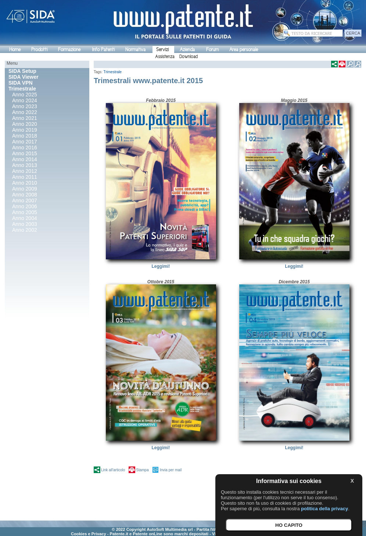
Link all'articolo (113, 470)
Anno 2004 (24, 218)
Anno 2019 (24, 130)
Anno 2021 (24, 118)
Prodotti (39, 49)
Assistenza (164, 56)
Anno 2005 (24, 212)
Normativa (135, 49)
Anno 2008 (24, 195)
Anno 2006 (24, 206)
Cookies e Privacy (88, 534)
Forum (212, 49)
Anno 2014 (24, 159)
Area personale (243, 49)
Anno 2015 (24, 153)
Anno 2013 (24, 165)
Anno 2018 (24, 136)
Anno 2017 (24, 142)
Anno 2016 (24, 147)
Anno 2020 (24, 124)
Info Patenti (103, 49)
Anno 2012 (24, 171)
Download (188, 56)
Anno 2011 (24, 177)
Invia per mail (171, 470)
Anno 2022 (24, 112)
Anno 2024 (24, 100)
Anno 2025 (24, 94)
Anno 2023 (24, 106)
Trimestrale (113, 72)
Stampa (142, 470)
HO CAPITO (288, 525)
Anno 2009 (24, 189)
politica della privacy (324, 508)
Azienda (187, 49)
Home (15, 49)
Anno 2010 (24, 183)
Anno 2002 (24, 230)
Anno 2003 (24, 224)
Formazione (69, 49)
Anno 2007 (24, 200)
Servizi (162, 49)
